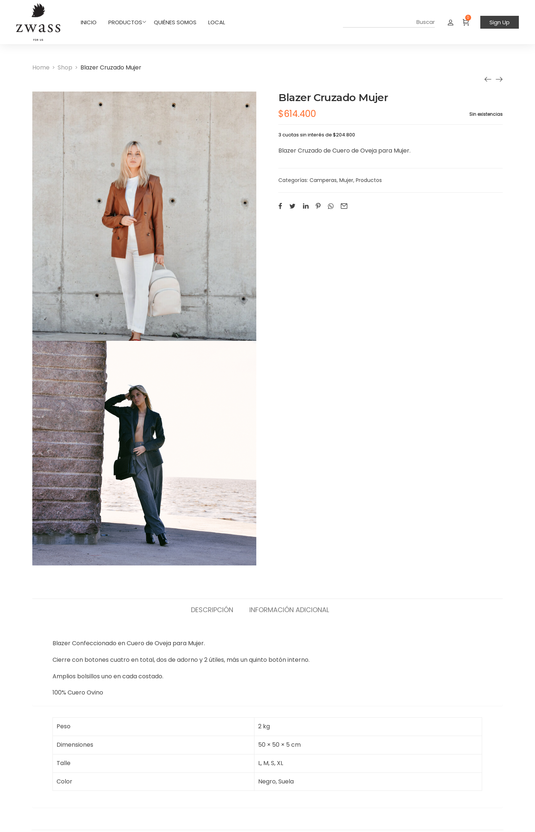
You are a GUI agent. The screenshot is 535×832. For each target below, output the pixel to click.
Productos (369, 180)
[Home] (41, 67)
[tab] (212, 606)
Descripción (212, 609)
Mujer (346, 180)
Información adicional (289, 609)
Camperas (323, 180)
